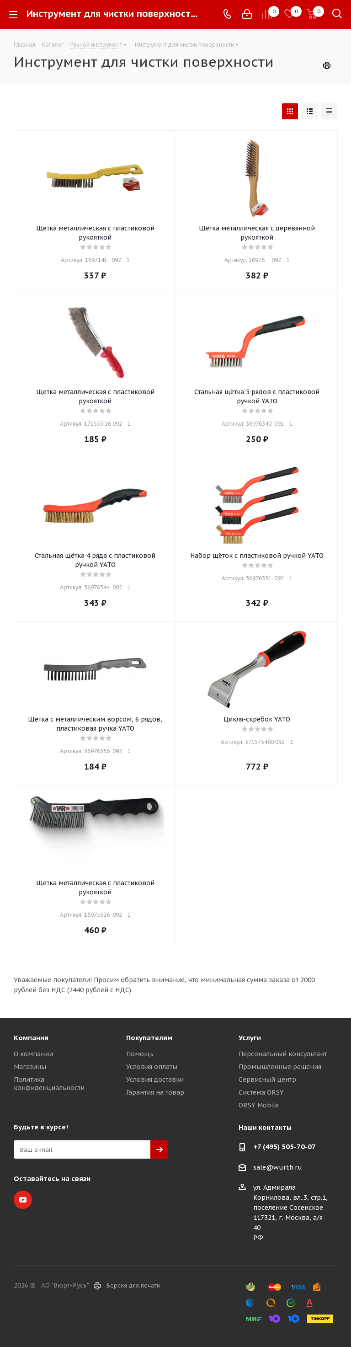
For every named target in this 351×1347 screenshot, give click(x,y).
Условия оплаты (151, 1067)
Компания (31, 1037)
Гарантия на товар (155, 1092)
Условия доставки (155, 1079)
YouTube (23, 1200)
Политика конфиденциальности (49, 1083)
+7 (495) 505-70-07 (284, 1146)
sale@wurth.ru (277, 1167)
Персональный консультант (283, 1054)
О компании (33, 1054)
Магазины (30, 1067)
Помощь (140, 1054)
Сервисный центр (267, 1079)
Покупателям (149, 1037)
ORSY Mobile (259, 1105)
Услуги (250, 1037)
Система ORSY (261, 1092)
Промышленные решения (280, 1067)
